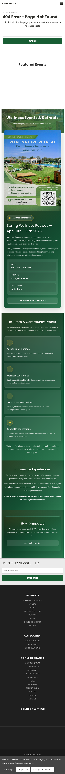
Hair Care (32, 644)
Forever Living (32, 688)
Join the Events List (32, 543)
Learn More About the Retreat (32, 300)
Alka (33, 681)
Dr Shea (32, 695)
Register (37, 622)
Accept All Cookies (42, 769)
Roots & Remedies (32, 641)
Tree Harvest (32, 684)
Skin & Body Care (32, 648)
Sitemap (32, 625)
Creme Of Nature (32, 663)
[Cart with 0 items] (55, 3)
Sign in (27, 622)
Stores (32, 604)
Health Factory (32, 674)
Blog (32, 618)
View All (32, 699)
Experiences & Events (32, 600)
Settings (8, 769)
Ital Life (32, 692)
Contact (32, 615)
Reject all (23, 769)
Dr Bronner (32, 670)
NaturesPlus (32, 677)
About (32, 607)
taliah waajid (32, 666)
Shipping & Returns (32, 611)
